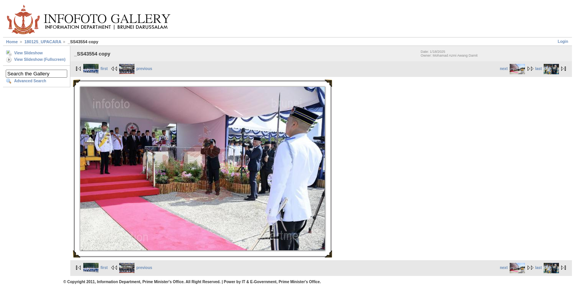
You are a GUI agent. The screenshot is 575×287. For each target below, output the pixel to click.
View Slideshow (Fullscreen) (39, 59)
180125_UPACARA (43, 41)
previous (135, 69)
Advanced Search (30, 81)
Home (12, 41)
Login (563, 41)
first (95, 69)
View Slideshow (28, 53)
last (547, 69)
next (512, 69)
